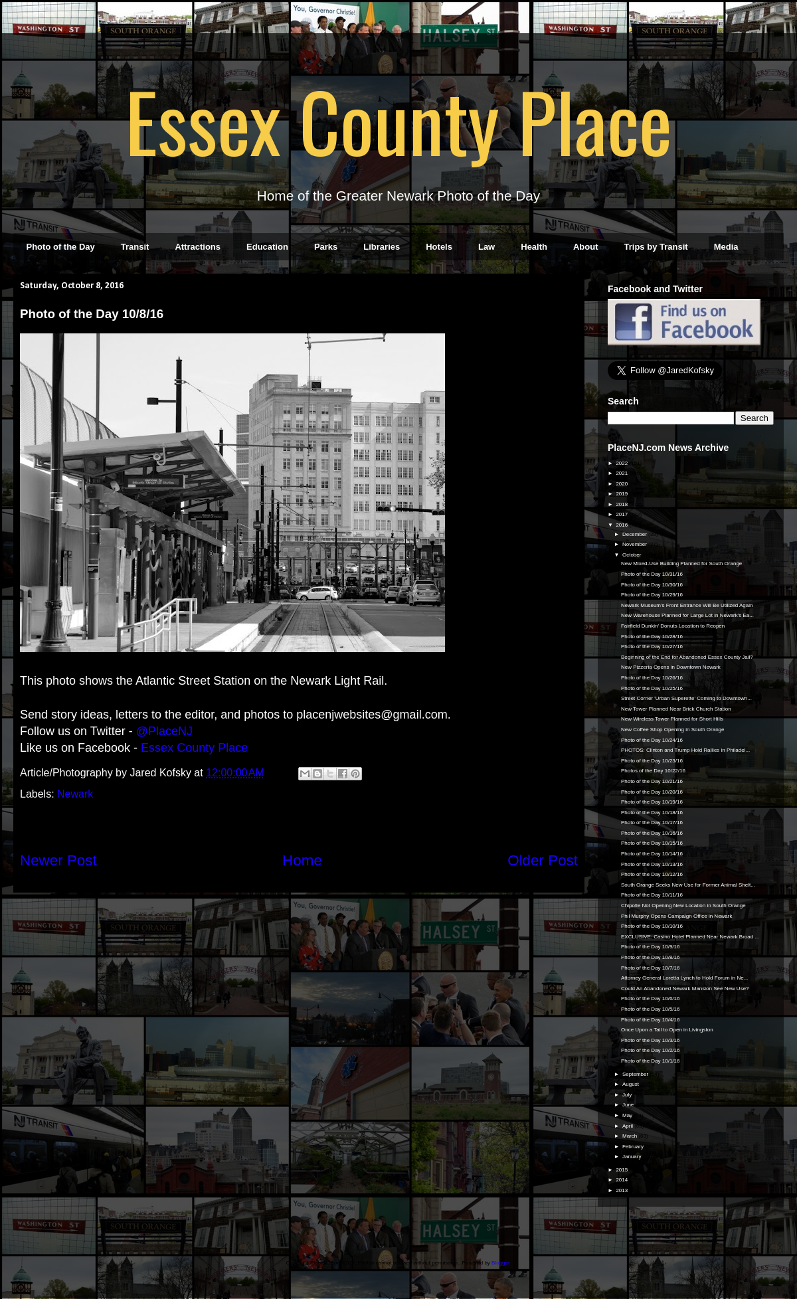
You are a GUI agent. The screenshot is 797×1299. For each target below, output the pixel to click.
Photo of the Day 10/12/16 (652, 874)
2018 (622, 504)
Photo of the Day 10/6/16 (650, 998)
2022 (622, 463)
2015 (622, 1170)
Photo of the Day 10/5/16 (650, 1009)
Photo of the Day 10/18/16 (652, 813)
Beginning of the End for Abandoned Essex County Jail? (687, 657)
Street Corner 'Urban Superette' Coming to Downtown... (686, 698)
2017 (622, 514)
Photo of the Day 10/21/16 (652, 781)
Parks (325, 247)
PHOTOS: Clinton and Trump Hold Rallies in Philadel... (685, 750)
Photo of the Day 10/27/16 (652, 647)
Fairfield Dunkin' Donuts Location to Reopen (673, 626)
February (633, 1147)
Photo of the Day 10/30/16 (652, 585)
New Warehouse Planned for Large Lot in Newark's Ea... (687, 615)
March (630, 1136)
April (628, 1126)
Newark (75, 794)
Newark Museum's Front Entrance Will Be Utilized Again (687, 605)
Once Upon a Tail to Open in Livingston (667, 1030)
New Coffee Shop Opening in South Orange (673, 730)
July (627, 1095)
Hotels (439, 247)
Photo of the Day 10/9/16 (650, 947)
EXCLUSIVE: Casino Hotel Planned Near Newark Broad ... (690, 937)
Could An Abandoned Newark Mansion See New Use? (685, 989)
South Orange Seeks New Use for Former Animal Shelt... (688, 885)
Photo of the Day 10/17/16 (652, 822)
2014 (622, 1180)
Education (267, 247)
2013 (622, 1190)
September (636, 1074)
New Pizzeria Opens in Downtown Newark (671, 667)
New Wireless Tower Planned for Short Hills (672, 719)
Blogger (500, 1263)
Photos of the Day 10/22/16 (653, 771)
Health (534, 247)
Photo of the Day (61, 247)
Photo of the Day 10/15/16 (652, 843)
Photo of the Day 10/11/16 (652, 895)
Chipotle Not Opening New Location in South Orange (683, 906)
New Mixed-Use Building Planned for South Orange (681, 563)
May (628, 1115)
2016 (622, 525)
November (635, 544)
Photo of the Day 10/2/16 (650, 1050)
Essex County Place (398, 120)
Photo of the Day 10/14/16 (652, 854)
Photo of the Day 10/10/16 (652, 926)
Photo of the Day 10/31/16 (652, 574)
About (585, 247)
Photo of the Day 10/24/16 (652, 740)
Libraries (381, 247)
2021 (622, 473)
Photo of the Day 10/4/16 (650, 1020)
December (635, 534)
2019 (622, 494)
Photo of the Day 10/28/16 (652, 637)
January (632, 1157)
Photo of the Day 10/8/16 (650, 957)
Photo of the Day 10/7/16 (650, 968)
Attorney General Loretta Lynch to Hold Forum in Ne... (684, 978)
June (629, 1105)
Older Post (542, 860)
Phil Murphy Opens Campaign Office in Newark (676, 916)
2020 (622, 484)
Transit (135, 247)
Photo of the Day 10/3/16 (650, 1040)
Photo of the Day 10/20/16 (652, 792)
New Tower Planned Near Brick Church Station (676, 709)
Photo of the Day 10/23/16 (652, 761)
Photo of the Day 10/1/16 (650, 1061)
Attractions (198, 247)
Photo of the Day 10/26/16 (652, 678)
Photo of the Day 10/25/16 (652, 688)
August (631, 1084)
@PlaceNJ (164, 731)
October (632, 555)
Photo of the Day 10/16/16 (652, 833)
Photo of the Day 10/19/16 (652, 802)
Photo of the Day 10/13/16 (652, 864)
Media (726, 247)
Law (486, 247)
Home (302, 860)
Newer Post (58, 860)
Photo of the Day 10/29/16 (652, 595)
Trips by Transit (656, 247)
